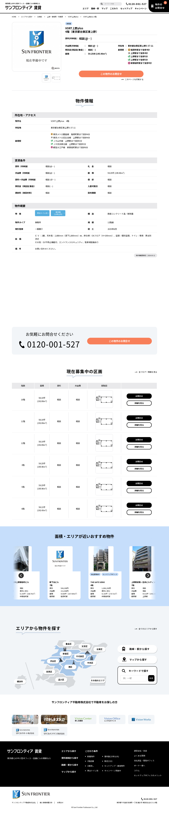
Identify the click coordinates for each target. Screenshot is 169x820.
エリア (86, 8)
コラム (137, 779)
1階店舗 (90, 770)
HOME (14, 16)
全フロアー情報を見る (148, 372)
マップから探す (68, 780)
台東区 (39, 16)
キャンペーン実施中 (112, 779)
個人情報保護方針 (46, 811)
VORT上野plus (73, 16)
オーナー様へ (139, 774)
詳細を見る (139, 404)
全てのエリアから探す (148, 637)
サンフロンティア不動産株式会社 (24, 811)
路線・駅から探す (69, 773)
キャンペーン (141, 8)
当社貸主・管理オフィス (144, 769)
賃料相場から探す (69, 766)
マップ (104, 8)
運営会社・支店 (140, 759)
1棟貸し (90, 774)
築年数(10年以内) (111, 765)
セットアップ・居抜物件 (114, 774)
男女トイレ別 (42, 214)
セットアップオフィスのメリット (148, 784)
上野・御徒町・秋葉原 (55, 16)
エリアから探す (26, 16)
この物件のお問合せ (111, 74)
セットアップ (126, 8)
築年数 (58, 214)
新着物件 (91, 765)
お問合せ (139, 396)
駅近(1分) (108, 770)
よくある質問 (139, 764)
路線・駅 (95, 8)
